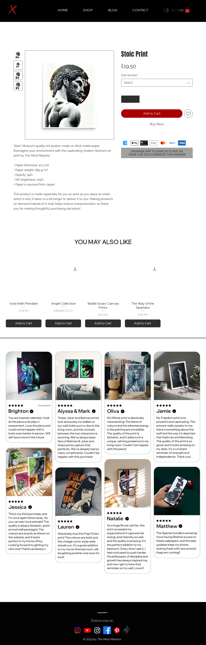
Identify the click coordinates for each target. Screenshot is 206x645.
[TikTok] (127, 630)
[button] (187, 9)
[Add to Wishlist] (188, 113)
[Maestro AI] (97, 630)
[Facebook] (107, 630)
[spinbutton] (130, 99)
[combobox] (157, 83)
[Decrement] (124, 99)
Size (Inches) (130, 75)
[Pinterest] (117, 630)
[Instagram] (77, 630)
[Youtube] (87, 630)
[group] (103, 295)
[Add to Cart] (23, 323)
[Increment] (136, 99)
